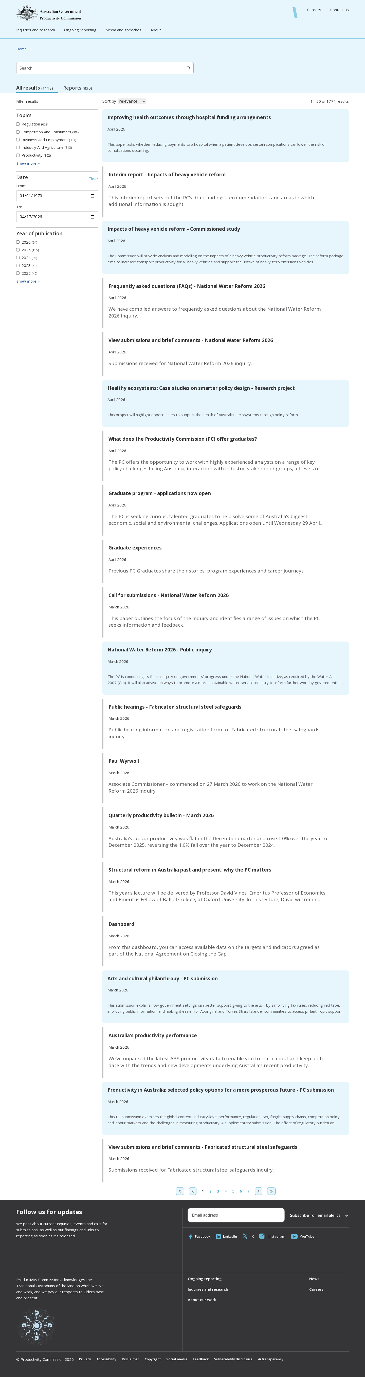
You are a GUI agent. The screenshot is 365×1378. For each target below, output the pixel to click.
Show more (28, 163)
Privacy (85, 1360)
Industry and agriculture (47, 147)
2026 (29, 242)
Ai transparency (282, 1360)
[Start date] (57, 195)
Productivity (36, 155)
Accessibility (107, 1360)
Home (21, 49)
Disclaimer (133, 1360)
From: (21, 185)
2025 (30, 249)
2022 (29, 273)
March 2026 (118, 606)
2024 (29, 257)
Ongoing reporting (80, 29)
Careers (314, 9)
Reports (77, 87)
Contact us (339, 9)
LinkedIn (228, 1236)
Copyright (156, 1360)
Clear (93, 179)
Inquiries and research (35, 29)
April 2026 (116, 129)
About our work (202, 1300)
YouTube (307, 1236)
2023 (29, 265)
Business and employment (49, 139)
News (314, 1279)
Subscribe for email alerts (319, 1215)
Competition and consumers (50, 132)
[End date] (57, 216)
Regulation (35, 124)
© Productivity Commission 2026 (45, 1360)
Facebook (200, 1236)
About (156, 29)
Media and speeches (123, 29)
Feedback (207, 1360)
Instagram (275, 1236)
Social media (182, 1360)
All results (37, 88)
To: (19, 206)
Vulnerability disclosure (241, 1360)
